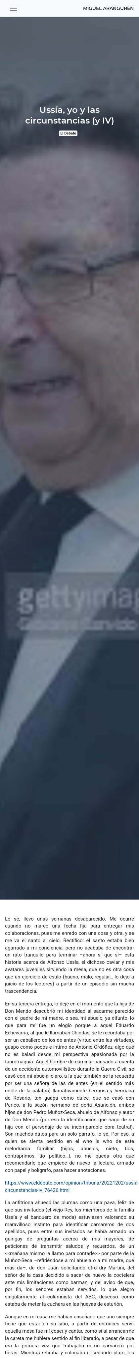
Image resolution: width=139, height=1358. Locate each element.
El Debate (68, 133)
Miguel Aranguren (108, 8)
